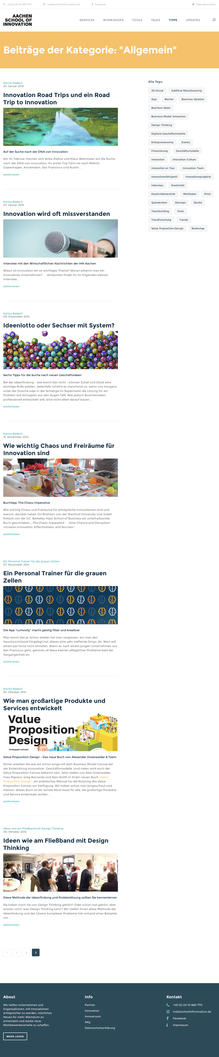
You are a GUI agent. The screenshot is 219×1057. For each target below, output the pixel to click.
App (154, 99)
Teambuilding (160, 211)
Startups (180, 202)
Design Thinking (161, 125)
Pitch (207, 193)
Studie (198, 202)
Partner (90, 1005)
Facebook (100, 4)
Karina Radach (13, 83)
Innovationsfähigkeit (164, 176)
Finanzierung (159, 150)
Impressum (180, 1025)
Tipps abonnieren (206, 4)
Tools (180, 211)
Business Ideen (161, 107)
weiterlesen (11, 174)
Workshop (197, 228)
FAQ (87, 1022)
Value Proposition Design (167, 228)
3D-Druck (157, 90)
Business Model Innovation (168, 116)
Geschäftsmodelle (187, 150)
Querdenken (159, 202)
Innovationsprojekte (198, 176)
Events (186, 142)
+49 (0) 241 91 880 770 (19, 4)
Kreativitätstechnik (163, 193)
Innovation (158, 159)
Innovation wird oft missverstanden (56, 213)
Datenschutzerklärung (100, 1028)
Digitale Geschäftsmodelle (168, 133)
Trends (183, 219)
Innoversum (93, 1016)
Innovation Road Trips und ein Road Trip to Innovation (56, 98)
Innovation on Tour (163, 168)
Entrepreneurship (162, 142)
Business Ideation (193, 99)
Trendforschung (161, 219)
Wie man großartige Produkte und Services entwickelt (54, 704)
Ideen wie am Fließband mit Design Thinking (33, 828)
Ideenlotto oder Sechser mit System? (58, 325)
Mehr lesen (15, 1036)
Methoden (189, 193)
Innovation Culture (184, 159)
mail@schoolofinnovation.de (63, 4)
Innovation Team (193, 168)
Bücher (169, 99)
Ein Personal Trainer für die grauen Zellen (31, 561)
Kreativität (177, 185)
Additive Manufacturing (186, 90)
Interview (157, 185)
